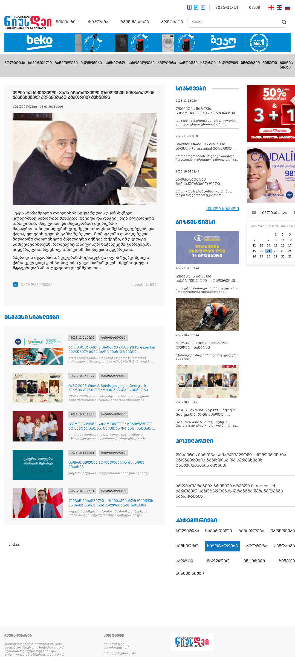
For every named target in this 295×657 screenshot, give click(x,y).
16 (282, 245)
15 (275, 245)
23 (282, 251)
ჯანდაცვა (188, 63)
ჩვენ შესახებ (135, 22)
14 (268, 245)
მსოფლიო (228, 63)
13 (261, 245)
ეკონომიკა (91, 63)
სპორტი (208, 63)
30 (282, 256)
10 (289, 240)
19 (254, 251)
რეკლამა (98, 22)
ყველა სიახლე (222, 208)
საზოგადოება (141, 63)
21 (268, 251)
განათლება (66, 63)
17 (289, 245)
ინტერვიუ (250, 63)
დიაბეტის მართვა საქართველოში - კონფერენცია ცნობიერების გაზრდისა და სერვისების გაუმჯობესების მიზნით (231, 460)
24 (289, 251)
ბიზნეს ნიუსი (190, 573)
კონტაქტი (172, 22)
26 (254, 256)
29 (275, 256)
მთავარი (66, 22)
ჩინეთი (269, 63)
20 (261, 251)
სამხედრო (115, 63)
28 (268, 256)
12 (254, 245)
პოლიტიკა (14, 63)
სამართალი (40, 63)
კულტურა (166, 63)
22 (275, 251)
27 (261, 256)
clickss (14, 544)
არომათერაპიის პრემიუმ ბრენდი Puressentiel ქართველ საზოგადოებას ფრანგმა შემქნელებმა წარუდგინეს (229, 491)
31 (289, 256)
